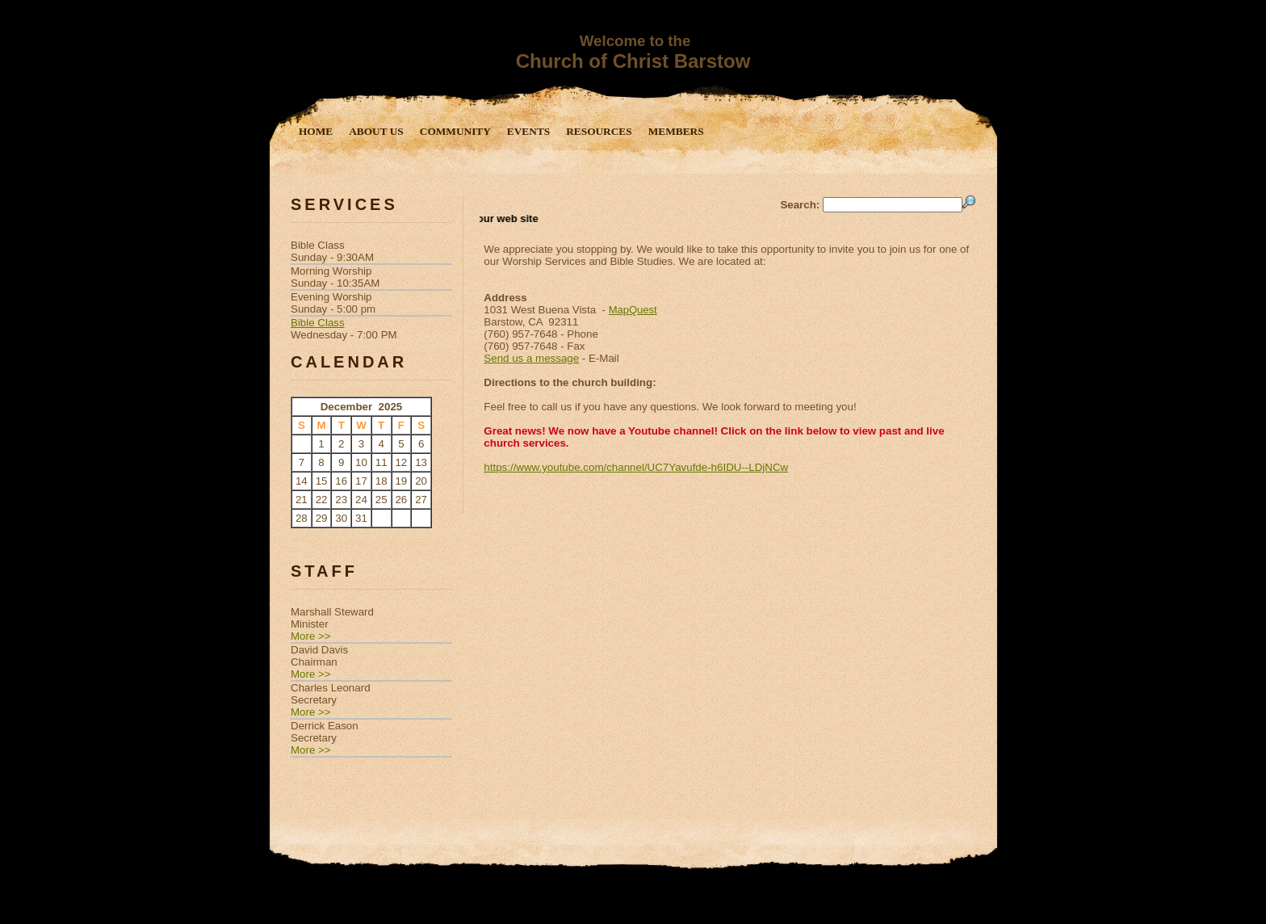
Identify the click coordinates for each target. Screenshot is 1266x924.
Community (455, 131)
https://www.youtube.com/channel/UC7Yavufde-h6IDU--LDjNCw (636, 467)
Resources (598, 131)
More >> (311, 636)
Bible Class (318, 323)
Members (676, 131)
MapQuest (633, 310)
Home (316, 131)
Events (528, 131)
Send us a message (531, 358)
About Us (376, 131)
